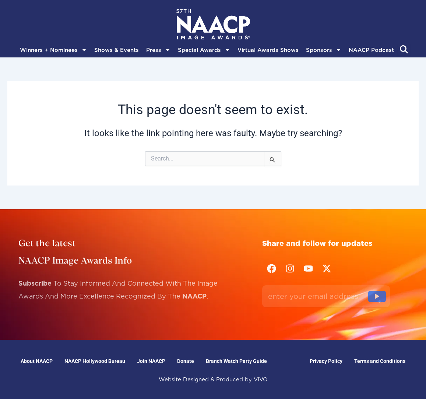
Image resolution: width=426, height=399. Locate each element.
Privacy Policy (326, 361)
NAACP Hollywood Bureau (94, 361)
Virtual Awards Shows (268, 50)
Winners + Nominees (53, 50)
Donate (185, 361)
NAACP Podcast (371, 50)
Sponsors (323, 50)
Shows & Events (116, 50)
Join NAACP (151, 361)
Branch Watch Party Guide (236, 361)
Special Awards (204, 50)
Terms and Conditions (379, 361)
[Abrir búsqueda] (404, 49)
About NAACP (37, 361)
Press (158, 50)
